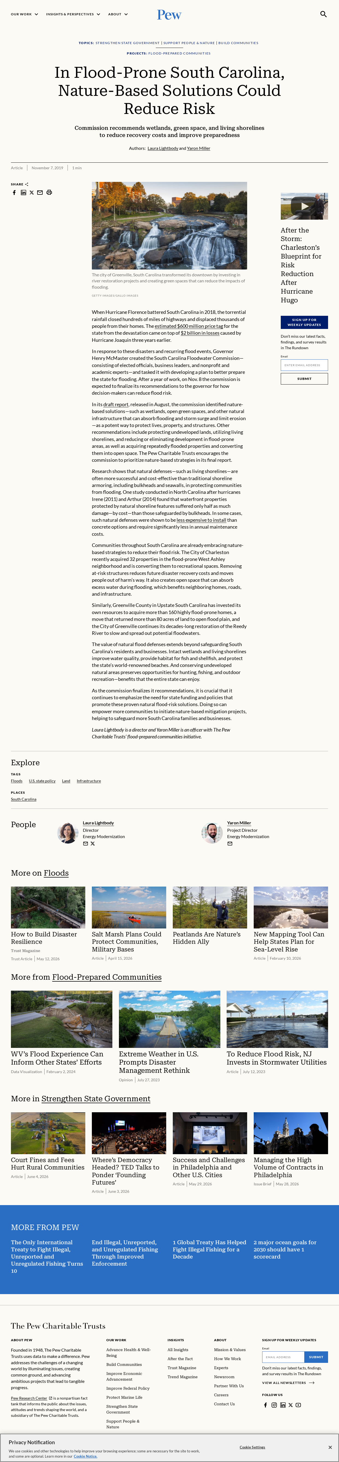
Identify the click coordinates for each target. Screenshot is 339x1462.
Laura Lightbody (98, 822)
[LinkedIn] (283, 1405)
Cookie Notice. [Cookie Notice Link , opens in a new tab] (85, 1456)
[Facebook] (265, 1405)
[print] (49, 192)
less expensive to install (201, 520)
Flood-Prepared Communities (107, 977)
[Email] (304, 365)
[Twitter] (290, 1405)
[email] (85, 843)
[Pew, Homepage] (169, 14)
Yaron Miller (239, 822)
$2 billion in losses (200, 333)
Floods (56, 873)
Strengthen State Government (96, 1098)
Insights (176, 1340)
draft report (115, 404)
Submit (304, 379)
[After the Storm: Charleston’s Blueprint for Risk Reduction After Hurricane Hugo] (304, 206)
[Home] (58, 1326)
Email (284, 356)
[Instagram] (274, 1405)
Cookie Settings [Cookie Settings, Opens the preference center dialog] (252, 1447)
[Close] (330, 1447)
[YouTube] (299, 1405)
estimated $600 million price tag (189, 326)
